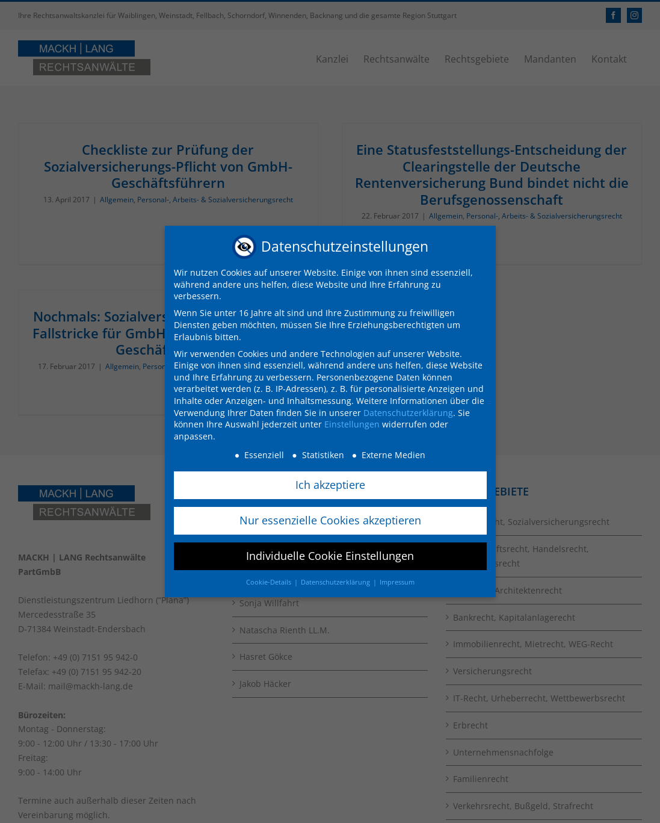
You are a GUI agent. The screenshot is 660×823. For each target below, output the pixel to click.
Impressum (397, 581)
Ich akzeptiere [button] (330, 483)
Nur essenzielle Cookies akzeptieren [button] (330, 519)
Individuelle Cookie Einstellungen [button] (330, 554)
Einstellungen (352, 423)
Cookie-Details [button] (269, 581)
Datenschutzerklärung (408, 411)
